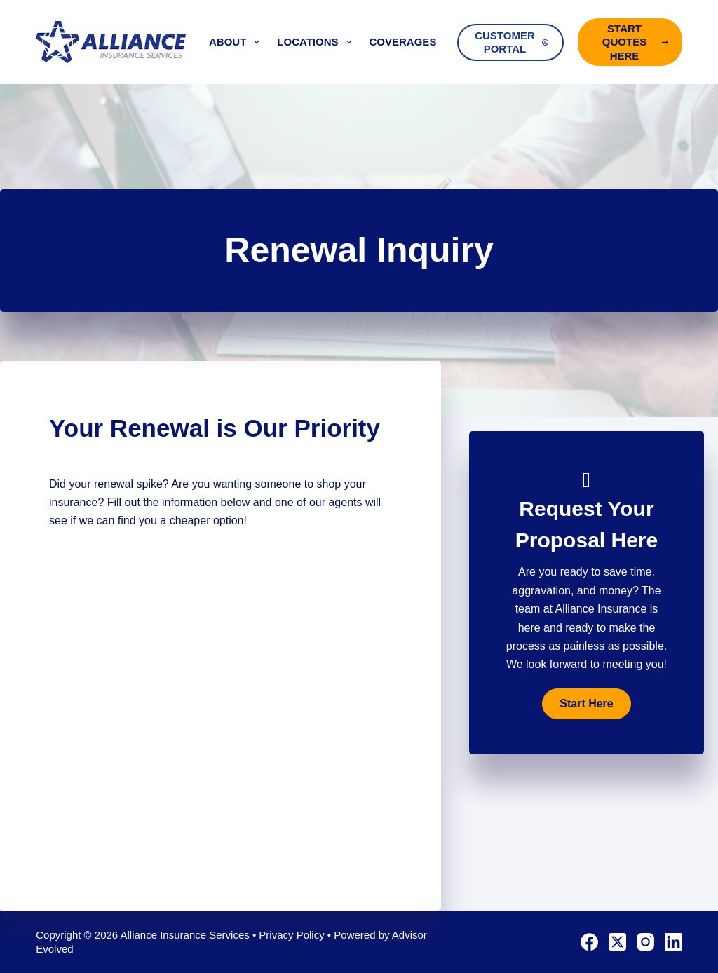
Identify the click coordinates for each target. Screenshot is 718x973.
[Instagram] (645, 942)
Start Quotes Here (635, 42)
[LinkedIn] (673, 942)
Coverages (413, 42)
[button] (586, 703)
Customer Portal (511, 42)
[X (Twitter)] (617, 942)
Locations (317, 42)
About (237, 42)
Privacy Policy (291, 935)
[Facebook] (589, 942)
